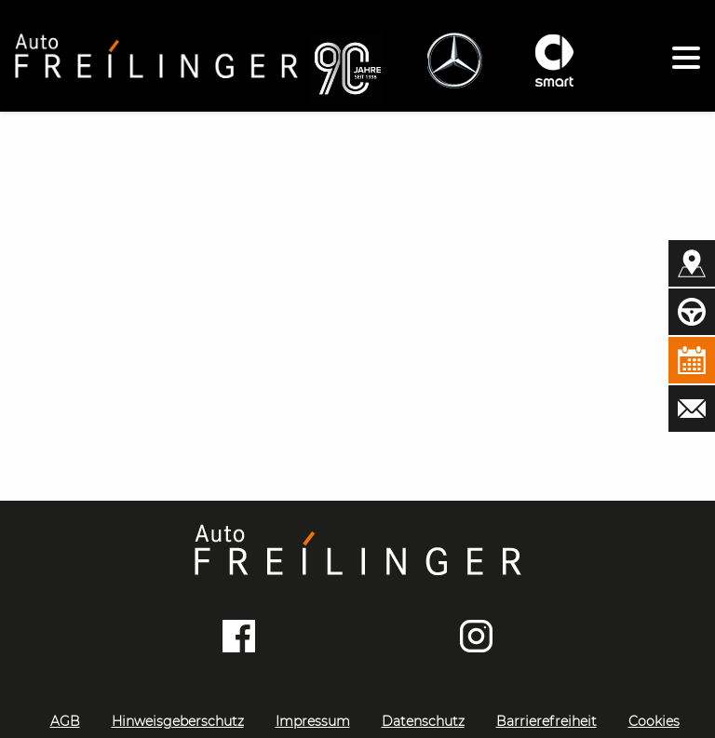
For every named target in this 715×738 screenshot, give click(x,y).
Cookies (654, 721)
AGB (65, 721)
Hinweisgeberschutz (178, 721)
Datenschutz (423, 721)
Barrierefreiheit (546, 721)
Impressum (313, 721)
